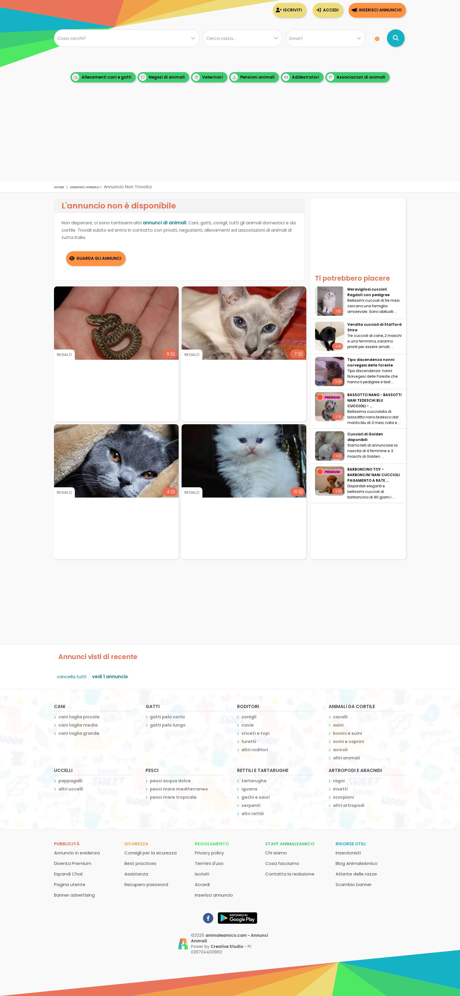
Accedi (331, 10)
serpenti (251, 805)
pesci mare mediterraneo (179, 789)
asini (338, 725)
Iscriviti (292, 10)
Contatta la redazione (289, 874)
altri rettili (252, 814)
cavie (247, 725)
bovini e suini (347, 733)
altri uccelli (70, 789)
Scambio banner (354, 884)
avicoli (340, 750)
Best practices (140, 863)
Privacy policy (209, 853)
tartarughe (254, 781)
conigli (248, 717)
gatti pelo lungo (168, 725)
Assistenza (136, 874)
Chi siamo (276, 853)
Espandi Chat (68, 874)
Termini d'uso (209, 863)
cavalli (340, 717)
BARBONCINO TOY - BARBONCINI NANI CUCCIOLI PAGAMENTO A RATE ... (373, 475)
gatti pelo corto (167, 717)
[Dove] (326, 38)
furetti (248, 741)
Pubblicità (67, 844)
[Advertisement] (230, 141)
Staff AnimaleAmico (289, 844)
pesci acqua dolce (170, 781)
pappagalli (70, 781)
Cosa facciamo (282, 863)
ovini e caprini (348, 741)
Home (59, 187)
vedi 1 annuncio (110, 676)
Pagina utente (69, 884)
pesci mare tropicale (173, 797)
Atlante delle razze (356, 874)
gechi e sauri (255, 797)
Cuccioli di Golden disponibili (365, 437)
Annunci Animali (84, 187)
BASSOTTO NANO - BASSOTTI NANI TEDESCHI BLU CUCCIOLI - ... (374, 400)
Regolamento (212, 844)
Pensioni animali (253, 77)
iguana (249, 789)
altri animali (346, 758)
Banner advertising (74, 895)
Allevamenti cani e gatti (101, 77)
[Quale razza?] (243, 38)
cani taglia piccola (78, 717)
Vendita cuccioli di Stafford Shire (374, 327)
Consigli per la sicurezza (150, 853)
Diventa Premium (72, 863)
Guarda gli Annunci (98, 258)
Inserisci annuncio (380, 10)
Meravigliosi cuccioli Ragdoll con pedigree (368, 292)
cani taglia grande (78, 733)
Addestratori (300, 77)
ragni (339, 781)
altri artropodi (348, 805)
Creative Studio (227, 946)
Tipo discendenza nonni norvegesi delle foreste (370, 362)
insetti (340, 789)
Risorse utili (351, 844)
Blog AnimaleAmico (357, 863)
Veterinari (207, 77)
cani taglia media (78, 725)
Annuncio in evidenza (77, 853)
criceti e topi (255, 733)
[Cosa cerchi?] (127, 38)
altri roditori (254, 750)
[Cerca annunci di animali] (396, 38)
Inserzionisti (348, 853)
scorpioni (343, 797)
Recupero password (146, 884)
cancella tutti (71, 676)
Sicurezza (136, 844)
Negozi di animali (162, 77)
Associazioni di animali (356, 77)
